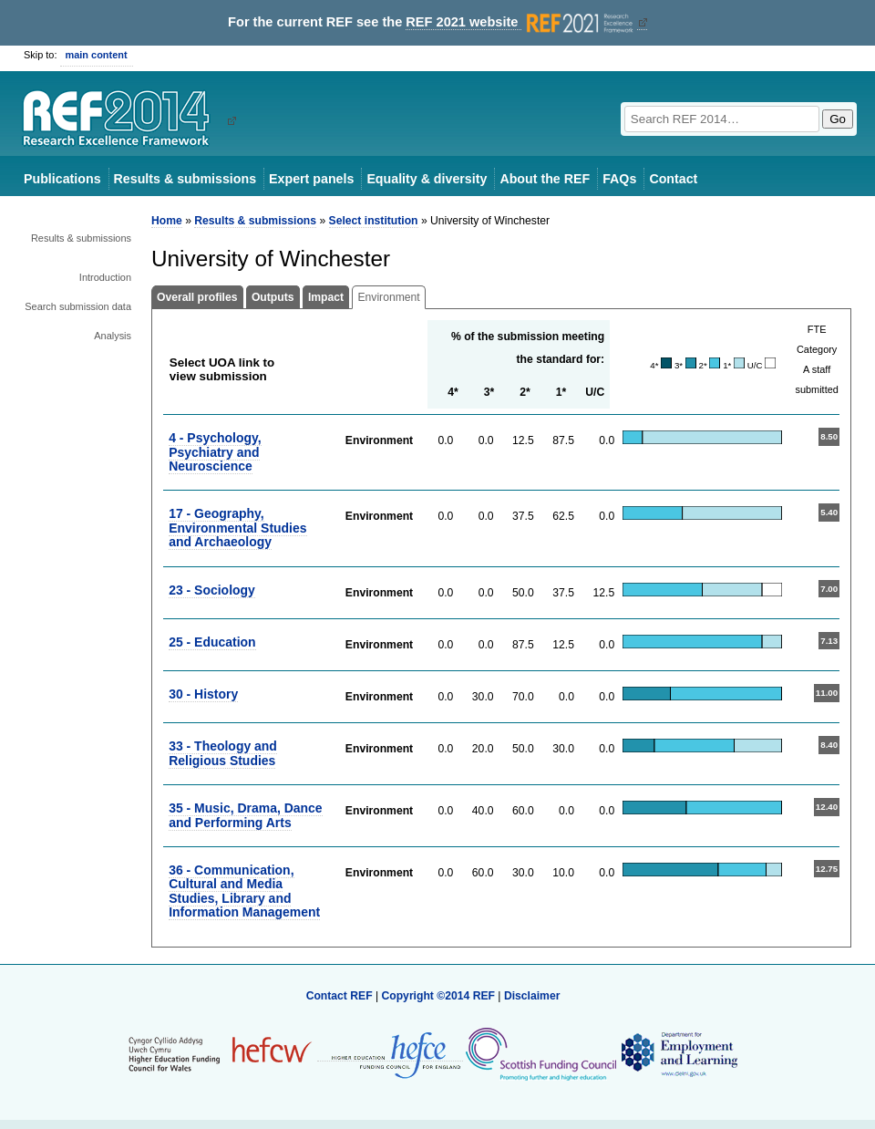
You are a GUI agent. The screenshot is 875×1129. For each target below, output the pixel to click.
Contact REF (339, 995)
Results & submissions (185, 178)
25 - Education (212, 642)
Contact (673, 178)
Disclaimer (532, 995)
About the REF (544, 178)
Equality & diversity (426, 178)
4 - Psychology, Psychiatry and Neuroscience (215, 451)
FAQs (619, 178)
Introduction (105, 277)
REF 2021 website (521, 22)
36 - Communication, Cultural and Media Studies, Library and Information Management (244, 891)
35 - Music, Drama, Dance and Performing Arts (245, 815)
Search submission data (78, 306)
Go (837, 119)
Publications (62, 178)
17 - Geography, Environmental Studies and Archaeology (237, 527)
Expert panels (311, 178)
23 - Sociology (212, 590)
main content (97, 54)
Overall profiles (197, 297)
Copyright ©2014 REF (439, 995)
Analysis (112, 335)
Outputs (273, 297)
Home (166, 220)
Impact (326, 297)
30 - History (203, 694)
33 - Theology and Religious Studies (223, 753)
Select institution (373, 220)
